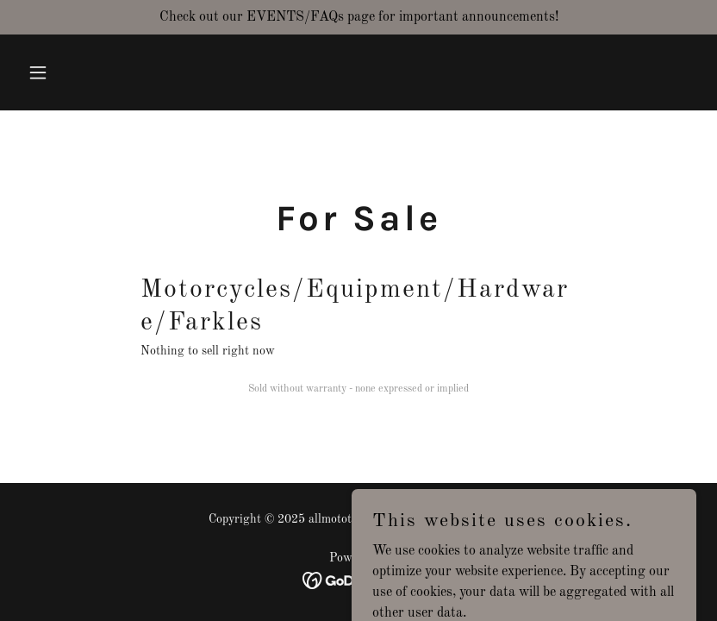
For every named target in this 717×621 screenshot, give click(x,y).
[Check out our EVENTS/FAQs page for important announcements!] (358, 17)
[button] (71, 72)
